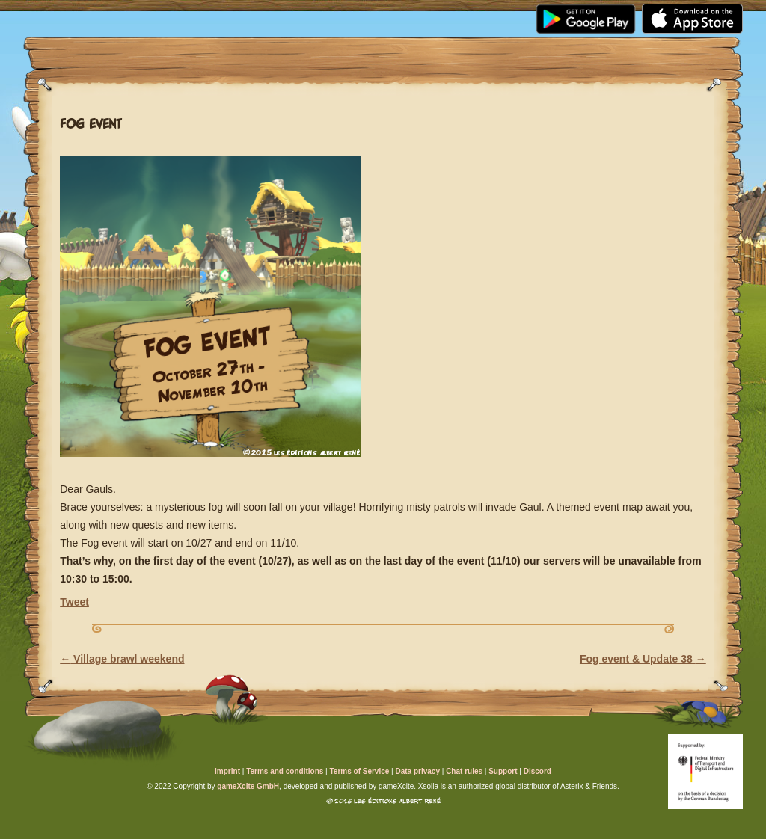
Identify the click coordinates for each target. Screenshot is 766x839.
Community (341, 12)
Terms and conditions (284, 771)
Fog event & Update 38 (643, 659)
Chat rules (464, 771)
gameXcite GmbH (248, 786)
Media (236, 12)
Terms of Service (359, 771)
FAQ (438, 12)
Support (523, 12)
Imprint (227, 771)
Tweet (74, 602)
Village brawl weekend (122, 659)
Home (76, 12)
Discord (537, 771)
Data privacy (417, 771)
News (155, 12)
